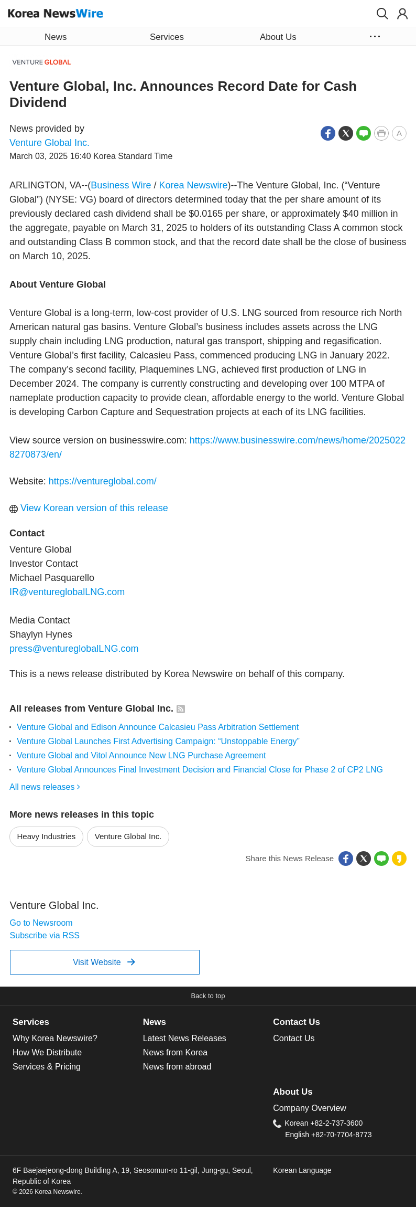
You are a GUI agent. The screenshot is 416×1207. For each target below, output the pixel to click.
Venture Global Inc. (49, 142)
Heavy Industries (46, 836)
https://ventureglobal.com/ (103, 481)
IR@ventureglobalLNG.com (67, 592)
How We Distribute (47, 1052)
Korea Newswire (193, 185)
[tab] (78, 1022)
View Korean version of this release (88, 508)
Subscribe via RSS (45, 935)
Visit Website (104, 962)
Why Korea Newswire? (55, 1038)
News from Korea (175, 1052)
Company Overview (309, 1108)
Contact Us (296, 1022)
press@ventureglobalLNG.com (73, 648)
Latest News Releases (184, 1038)
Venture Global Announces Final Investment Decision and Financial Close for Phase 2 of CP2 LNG (200, 769)
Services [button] (167, 37)
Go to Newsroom (41, 922)
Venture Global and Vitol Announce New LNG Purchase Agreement (141, 755)
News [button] (56, 37)
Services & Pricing (47, 1066)
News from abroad (177, 1066)
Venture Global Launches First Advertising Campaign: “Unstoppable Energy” (158, 741)
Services (31, 1022)
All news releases (44, 786)
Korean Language (302, 1170)
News (154, 1022)
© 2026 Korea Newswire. (47, 1191)
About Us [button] (278, 37)
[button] (382, 13)
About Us (292, 1092)
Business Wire (121, 185)
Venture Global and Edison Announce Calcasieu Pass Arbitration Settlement (158, 727)
